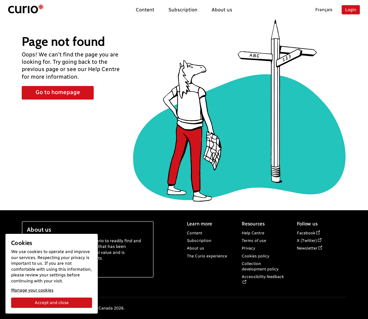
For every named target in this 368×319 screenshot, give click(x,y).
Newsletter (307, 248)
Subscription (199, 240)
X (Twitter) (307, 240)
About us (195, 248)
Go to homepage (58, 92)
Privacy (248, 248)
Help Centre (253, 233)
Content (194, 233)
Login (350, 9)
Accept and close (52, 302)
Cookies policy (255, 256)
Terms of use (254, 240)
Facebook (306, 233)
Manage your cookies (32, 290)
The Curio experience (207, 256)
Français (323, 9)
